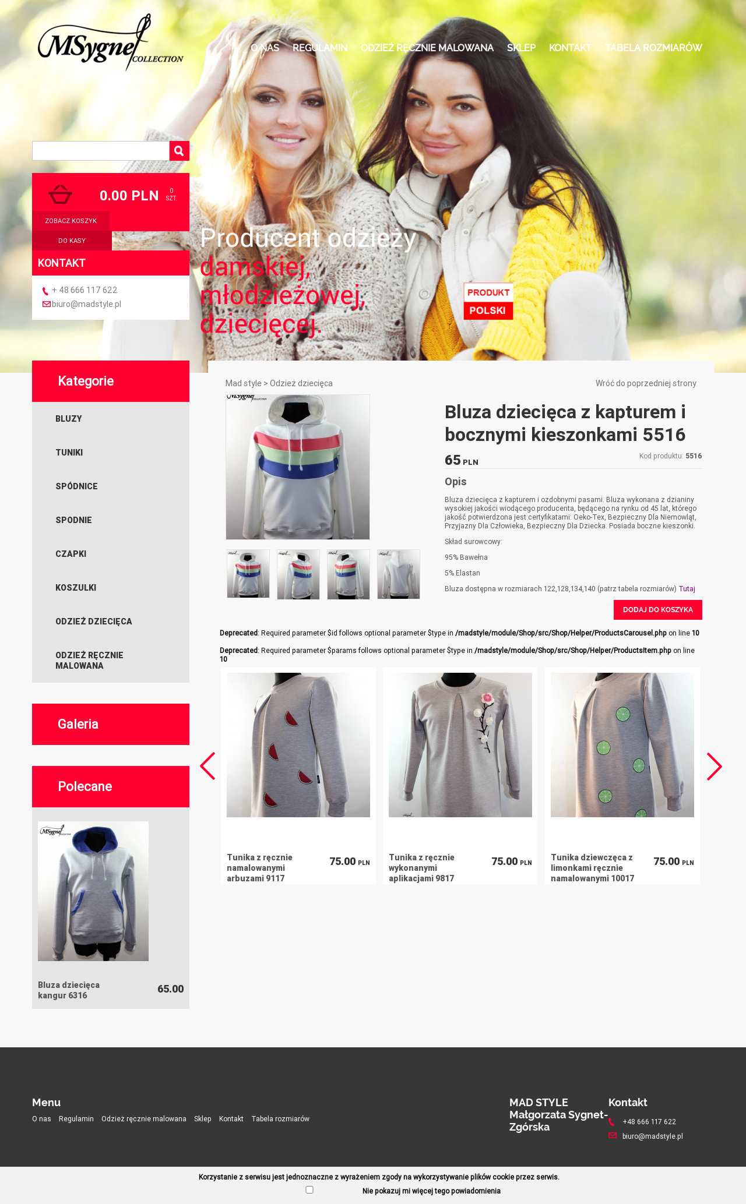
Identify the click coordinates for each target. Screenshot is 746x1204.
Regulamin (320, 48)
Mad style (244, 383)
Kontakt (570, 48)
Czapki (70, 554)
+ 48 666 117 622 (85, 290)
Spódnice (76, 486)
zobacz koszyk (71, 221)
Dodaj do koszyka (658, 610)
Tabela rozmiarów (653, 48)
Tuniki (69, 452)
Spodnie (73, 520)
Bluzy (68, 419)
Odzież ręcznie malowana (427, 48)
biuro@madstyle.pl (86, 304)
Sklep (521, 48)
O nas (265, 48)
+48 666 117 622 (649, 1121)
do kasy (72, 240)
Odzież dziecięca (93, 621)
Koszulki (75, 587)
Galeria (78, 724)
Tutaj (686, 588)
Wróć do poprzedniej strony (646, 383)
